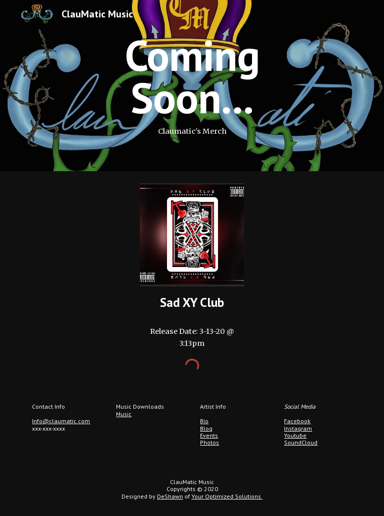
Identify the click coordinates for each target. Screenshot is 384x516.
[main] (192, 85)
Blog (206, 428)
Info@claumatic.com (61, 421)
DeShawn (170, 496)
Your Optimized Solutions (227, 496)
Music (124, 414)
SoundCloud (301, 442)
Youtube (295, 435)
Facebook (297, 421)
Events (209, 435)
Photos (209, 442)
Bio (204, 421)
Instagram (298, 428)
